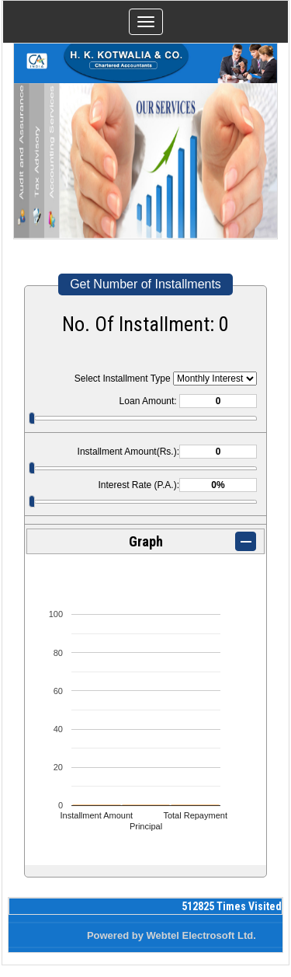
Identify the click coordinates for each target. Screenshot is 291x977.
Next (255, 166)
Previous (36, 166)
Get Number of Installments (145, 284)
